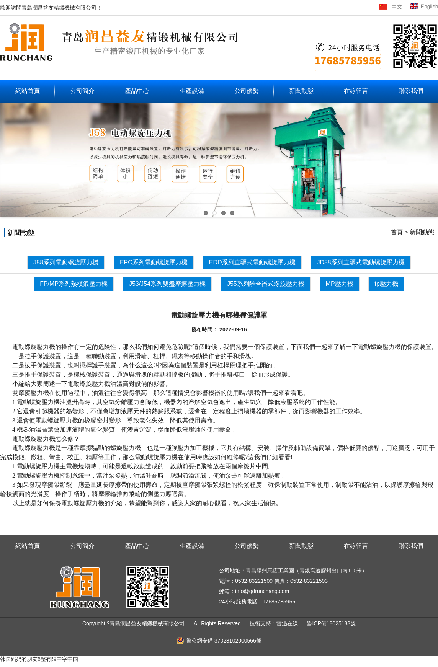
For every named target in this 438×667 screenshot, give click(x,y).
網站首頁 (27, 91)
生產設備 (192, 91)
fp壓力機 (386, 283)
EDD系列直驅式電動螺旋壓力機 (252, 262)
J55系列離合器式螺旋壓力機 (265, 283)
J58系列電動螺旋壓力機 (65, 262)
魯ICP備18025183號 (331, 623)
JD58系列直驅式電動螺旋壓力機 (360, 262)
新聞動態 (301, 91)
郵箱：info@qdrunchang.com (254, 591)
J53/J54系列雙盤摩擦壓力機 (167, 283)
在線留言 (356, 91)
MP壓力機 (339, 283)
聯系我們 (411, 91)
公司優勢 (246, 91)
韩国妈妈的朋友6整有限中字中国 (39, 659)
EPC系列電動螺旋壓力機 (154, 262)
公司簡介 (82, 91)
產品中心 (137, 91)
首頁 (397, 232)
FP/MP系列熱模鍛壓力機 (74, 283)
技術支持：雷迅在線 (274, 623)
